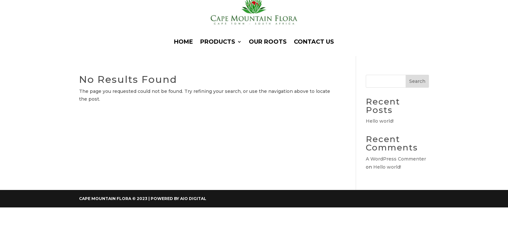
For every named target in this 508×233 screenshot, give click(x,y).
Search (417, 81)
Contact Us (314, 41)
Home (183, 41)
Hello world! (380, 121)
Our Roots (268, 41)
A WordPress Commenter (396, 159)
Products (217, 41)
